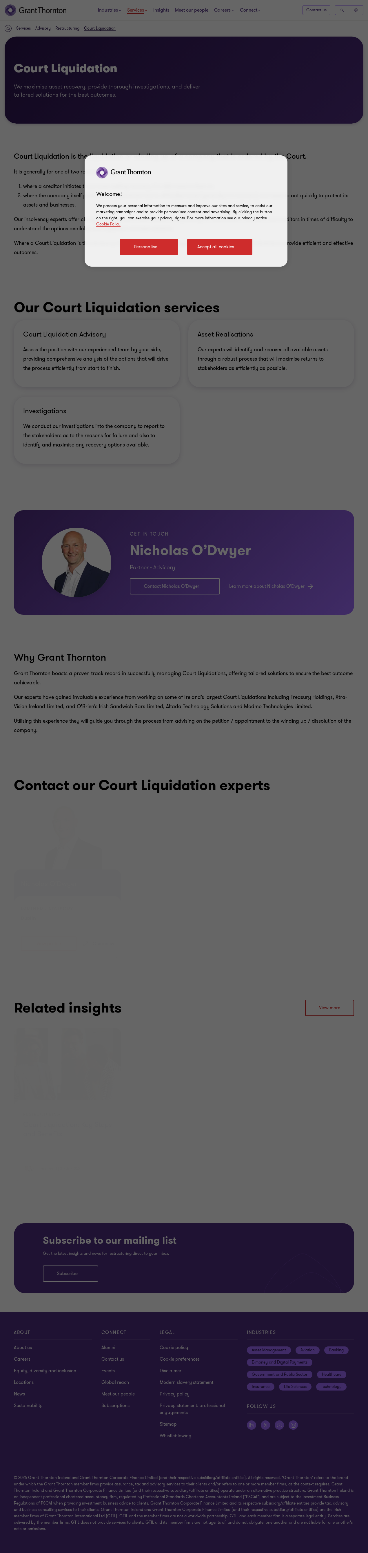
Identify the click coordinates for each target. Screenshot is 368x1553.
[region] (186, 211)
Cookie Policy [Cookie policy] (108, 224)
